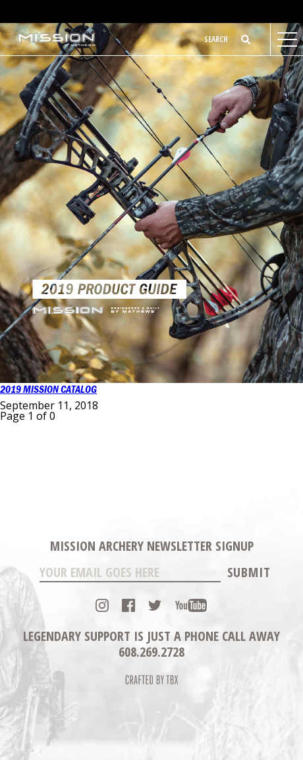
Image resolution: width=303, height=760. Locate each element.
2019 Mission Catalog (48, 389)
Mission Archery (56, 39)
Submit (249, 572)
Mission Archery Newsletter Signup (152, 546)
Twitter (154, 605)
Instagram (102, 605)
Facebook (128, 605)
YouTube (191, 605)
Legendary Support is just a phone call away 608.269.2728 (151, 644)
